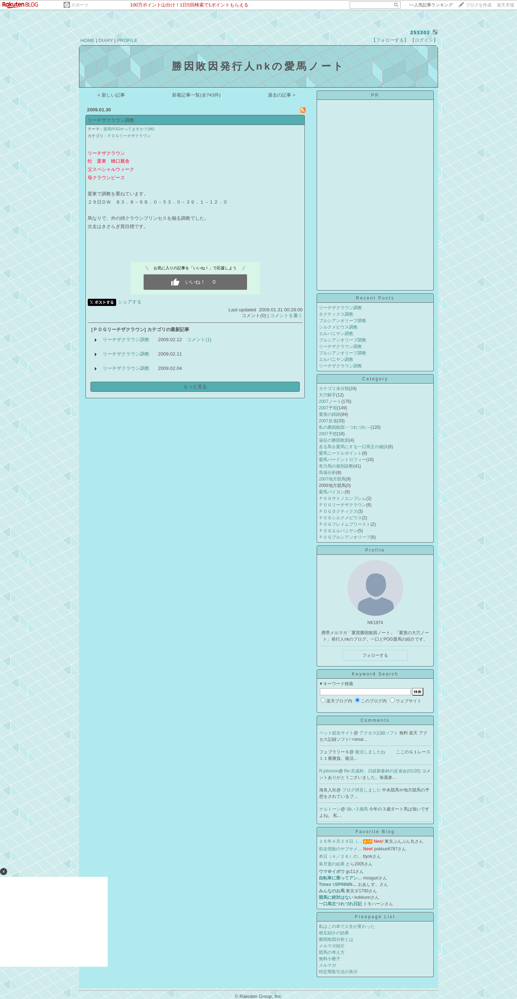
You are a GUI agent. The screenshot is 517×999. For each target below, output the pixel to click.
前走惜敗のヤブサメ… (340, 848)
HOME (87, 40)
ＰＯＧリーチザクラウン (129, 136)
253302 (420, 32)
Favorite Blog (375, 831)
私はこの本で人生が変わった (347, 926)
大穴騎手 (327, 395)
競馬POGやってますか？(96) (128, 129)
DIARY (106, 40)
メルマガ (327, 965)
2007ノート (330, 401)
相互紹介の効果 (334, 932)
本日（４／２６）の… (340, 856)
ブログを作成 (479, 5)
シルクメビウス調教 (338, 327)
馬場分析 (327, 472)
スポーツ (79, 5)
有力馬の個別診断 (336, 466)
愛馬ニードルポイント (340, 453)
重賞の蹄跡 (329, 414)
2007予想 (328, 433)
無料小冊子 (329, 958)
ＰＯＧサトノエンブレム (342, 498)
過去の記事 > (281, 95)
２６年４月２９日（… (340, 841)
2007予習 (328, 407)
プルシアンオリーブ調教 (342, 320)
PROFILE (127, 40)
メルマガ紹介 (332, 945)
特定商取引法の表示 (338, 971)
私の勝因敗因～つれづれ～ (345, 427)
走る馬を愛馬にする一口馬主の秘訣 (353, 446)
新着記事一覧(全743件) (196, 95)
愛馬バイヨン (332, 491)
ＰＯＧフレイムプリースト (345, 524)
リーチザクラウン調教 (111, 120)
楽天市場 (505, 5)
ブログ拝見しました (362, 790)
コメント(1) (199, 339)
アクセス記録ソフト (379, 732)
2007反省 (328, 420)
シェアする (129, 302)
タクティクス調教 (336, 314)
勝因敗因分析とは (336, 939)
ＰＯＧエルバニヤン (338, 530)
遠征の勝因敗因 (334, 440)
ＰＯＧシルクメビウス (340, 517)
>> (431, 5)
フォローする (375, 655)
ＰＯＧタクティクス (338, 511)
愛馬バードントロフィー (342, 459)
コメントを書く (286, 315)
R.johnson (329, 770)
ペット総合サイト (336, 732)
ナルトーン (330, 809)
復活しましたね (370, 751)
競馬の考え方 (332, 952)
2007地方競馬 (332, 479)
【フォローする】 (390, 40)
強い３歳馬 (357, 809)
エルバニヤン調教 (336, 333)
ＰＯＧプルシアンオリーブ (345, 537)
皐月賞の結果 (332, 863)
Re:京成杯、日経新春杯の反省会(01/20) (383, 770)
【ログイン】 (424, 40)
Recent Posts (375, 298)
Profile (375, 550)
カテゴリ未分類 (334, 388)
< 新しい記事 (111, 95)
